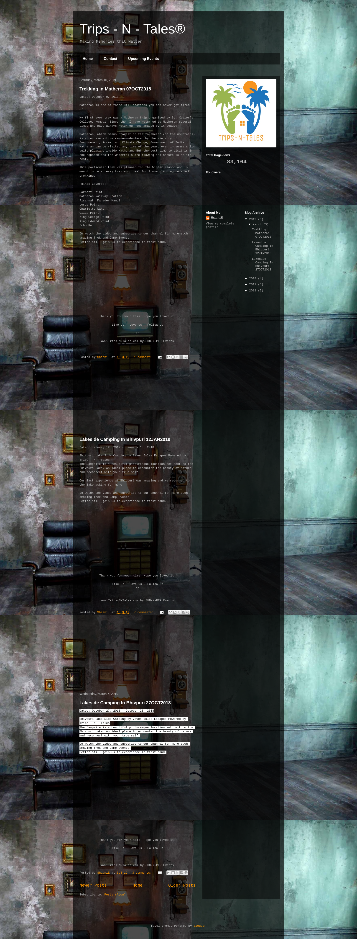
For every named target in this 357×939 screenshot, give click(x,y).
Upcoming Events (143, 59)
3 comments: (142, 873)
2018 (253, 278)
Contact (110, 59)
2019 (253, 219)
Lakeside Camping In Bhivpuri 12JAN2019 (124, 439)
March (258, 224)
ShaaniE (216, 217)
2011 (253, 290)
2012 (253, 284)
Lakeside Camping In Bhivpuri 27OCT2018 (125, 702)
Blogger (200, 926)
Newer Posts (93, 885)
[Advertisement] (137, 399)
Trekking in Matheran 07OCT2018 (115, 88)
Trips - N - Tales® (132, 28)
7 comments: (144, 612)
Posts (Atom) (115, 894)
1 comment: (143, 357)
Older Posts (182, 885)
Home (88, 59)
